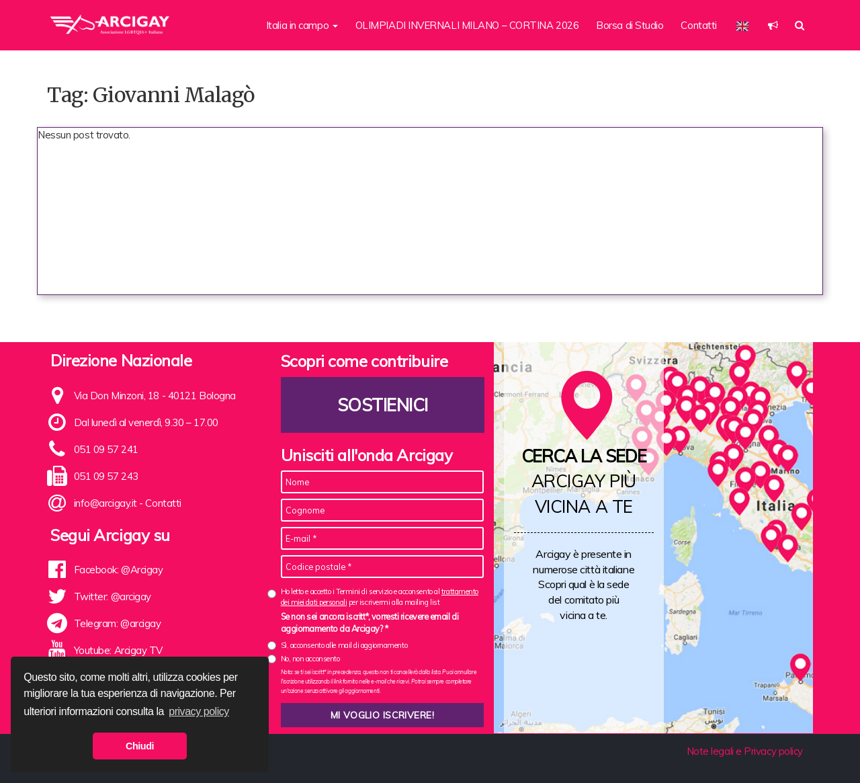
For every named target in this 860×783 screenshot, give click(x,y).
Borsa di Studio (629, 25)
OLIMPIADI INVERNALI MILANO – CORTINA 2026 (467, 25)
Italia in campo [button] (302, 25)
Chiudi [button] (140, 746)
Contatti (698, 25)
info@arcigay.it (105, 503)
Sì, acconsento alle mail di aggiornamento (344, 645)
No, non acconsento (310, 658)
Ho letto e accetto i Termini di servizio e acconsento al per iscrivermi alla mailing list (379, 596)
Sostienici (382, 405)
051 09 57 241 (106, 449)
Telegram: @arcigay (117, 623)
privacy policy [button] (199, 711)
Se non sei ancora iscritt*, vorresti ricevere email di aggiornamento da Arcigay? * (370, 622)
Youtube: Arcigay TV (118, 650)
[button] (773, 25)
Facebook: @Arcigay (118, 569)
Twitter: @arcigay (112, 596)
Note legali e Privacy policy (745, 751)
